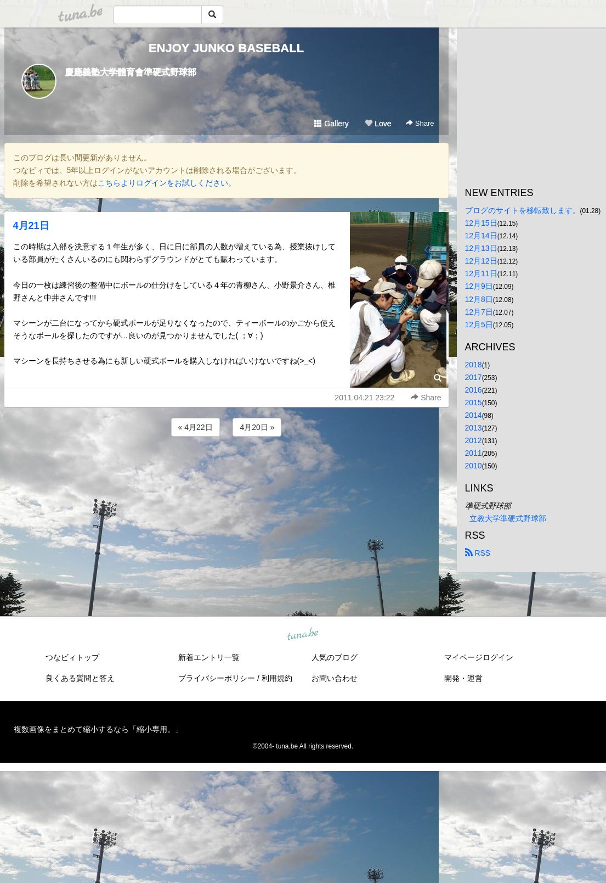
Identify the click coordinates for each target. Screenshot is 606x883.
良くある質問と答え (80, 678)
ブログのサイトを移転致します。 (522, 210)
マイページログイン (478, 657)
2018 (473, 364)
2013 (473, 427)
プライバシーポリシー (216, 678)
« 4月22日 (195, 427)
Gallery (331, 123)
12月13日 (481, 248)
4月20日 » (257, 427)
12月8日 (479, 299)
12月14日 (481, 235)
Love (378, 123)
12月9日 (479, 286)
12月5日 (479, 324)
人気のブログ (335, 657)
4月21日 (31, 225)
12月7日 (479, 312)
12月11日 (481, 273)
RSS (478, 553)
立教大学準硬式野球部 (507, 518)
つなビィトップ (72, 657)
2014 (473, 415)
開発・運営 (463, 678)
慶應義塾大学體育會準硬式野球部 (130, 72)
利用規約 (277, 678)
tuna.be (303, 635)
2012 (473, 440)
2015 (473, 402)
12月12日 (481, 260)
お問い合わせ (335, 678)
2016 (473, 389)
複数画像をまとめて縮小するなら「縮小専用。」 (98, 729)
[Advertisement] (226, 468)
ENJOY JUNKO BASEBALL (226, 48)
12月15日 (481, 223)
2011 (473, 453)
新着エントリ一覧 (209, 657)
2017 (473, 377)
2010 (473, 465)
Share (420, 123)
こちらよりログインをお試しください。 (167, 182)
